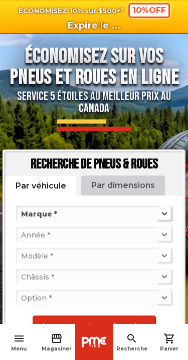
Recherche (131, 342)
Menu (19, 342)
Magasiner (57, 342)
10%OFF (149, 10)
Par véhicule (41, 185)
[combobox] (22, 213)
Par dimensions (123, 185)
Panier (169, 342)
